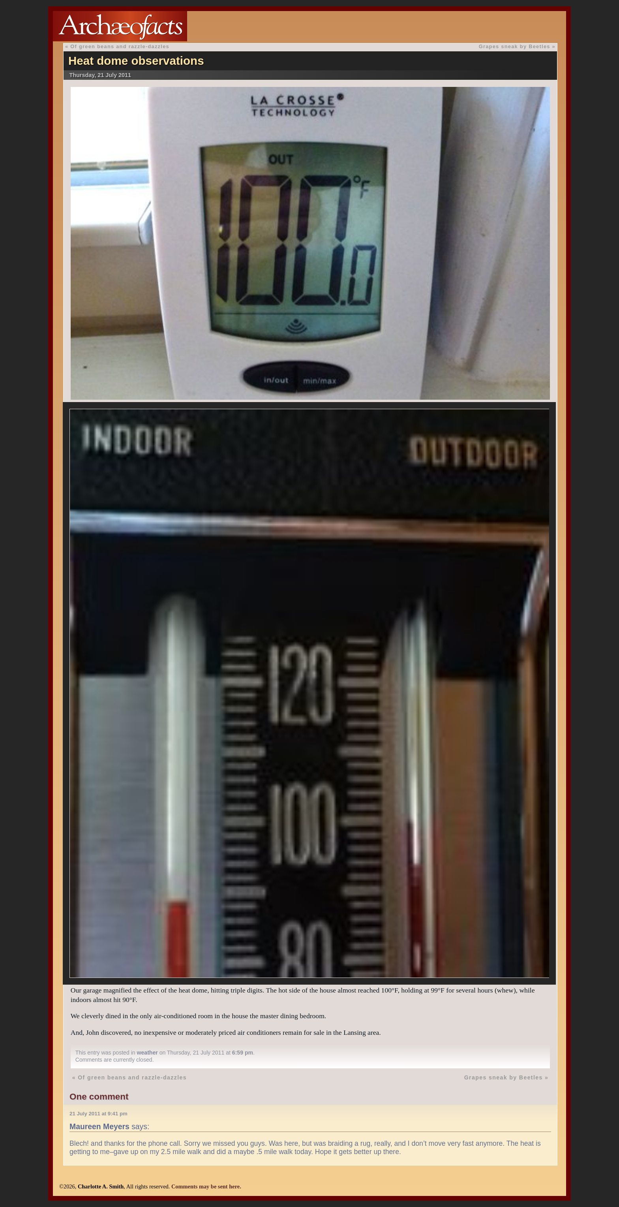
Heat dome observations (136, 60)
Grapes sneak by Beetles (514, 46)
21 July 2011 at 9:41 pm (98, 1114)
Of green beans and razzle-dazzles (119, 46)
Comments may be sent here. (206, 1186)
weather (147, 1052)
